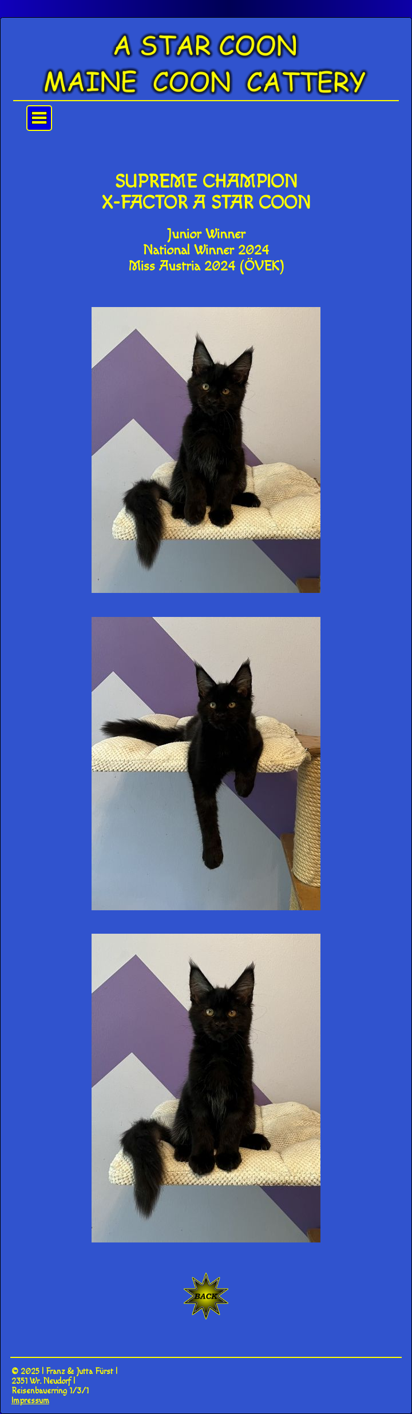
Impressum (30, 1400)
